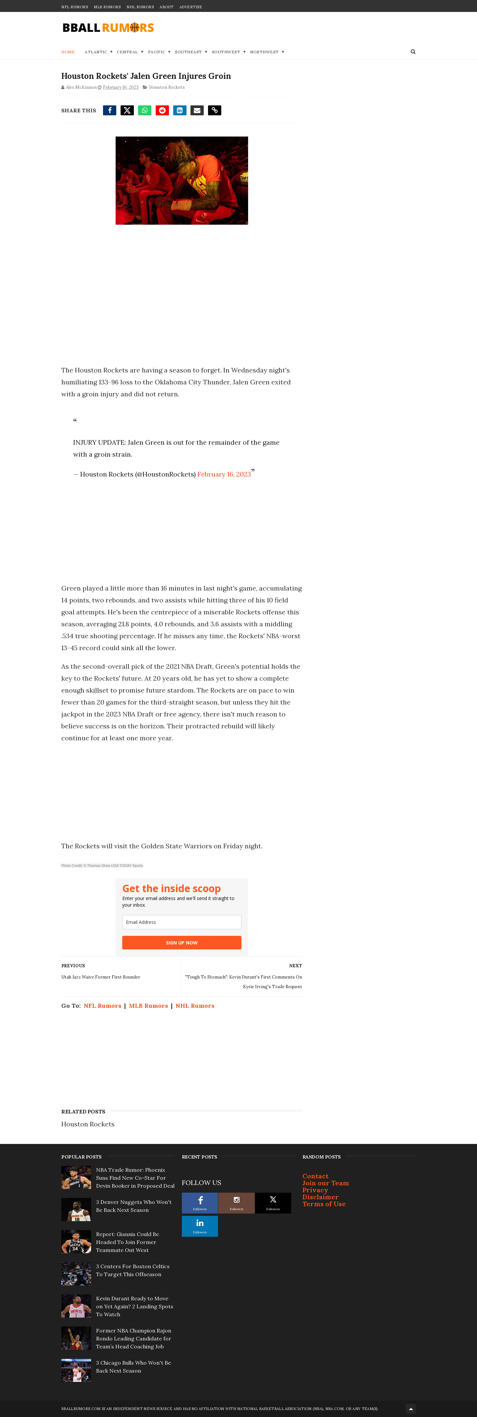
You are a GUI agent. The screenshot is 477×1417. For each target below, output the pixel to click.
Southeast (188, 51)
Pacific (156, 51)
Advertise (191, 7)
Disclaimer (320, 1197)
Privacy (315, 1190)
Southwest (226, 51)
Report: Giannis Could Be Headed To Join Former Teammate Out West (127, 1242)
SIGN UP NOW (182, 942)
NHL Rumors (140, 7)
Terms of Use (324, 1204)
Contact (315, 1176)
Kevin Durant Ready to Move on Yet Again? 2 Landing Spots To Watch (134, 1306)
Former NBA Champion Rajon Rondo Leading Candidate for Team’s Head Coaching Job (133, 1338)
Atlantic (96, 51)
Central (127, 51)
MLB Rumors (107, 7)
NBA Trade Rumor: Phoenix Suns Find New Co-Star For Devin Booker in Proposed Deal (135, 1177)
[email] (181, 922)
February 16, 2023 (224, 474)
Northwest (264, 51)
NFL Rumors (74, 7)
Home (68, 51)
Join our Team (325, 1183)
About (167, 7)
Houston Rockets (167, 87)
